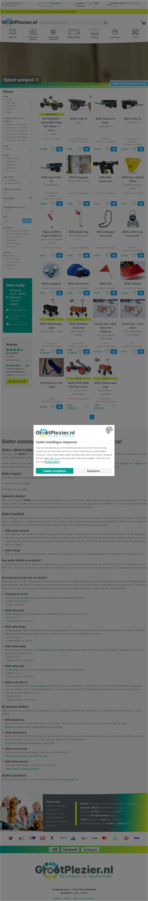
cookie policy (52, 461)
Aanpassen (93, 471)
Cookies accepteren (54, 471)
